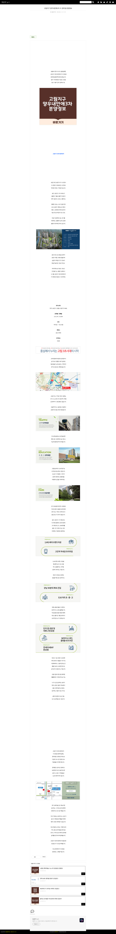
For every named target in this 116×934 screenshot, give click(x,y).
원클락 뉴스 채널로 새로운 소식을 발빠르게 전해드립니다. (44, 921)
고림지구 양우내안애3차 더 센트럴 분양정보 (58, 8)
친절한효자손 (7, 931)
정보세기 (56, 931)
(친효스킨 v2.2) (13, 931)
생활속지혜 (53, 12)
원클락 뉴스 (5, 2)
